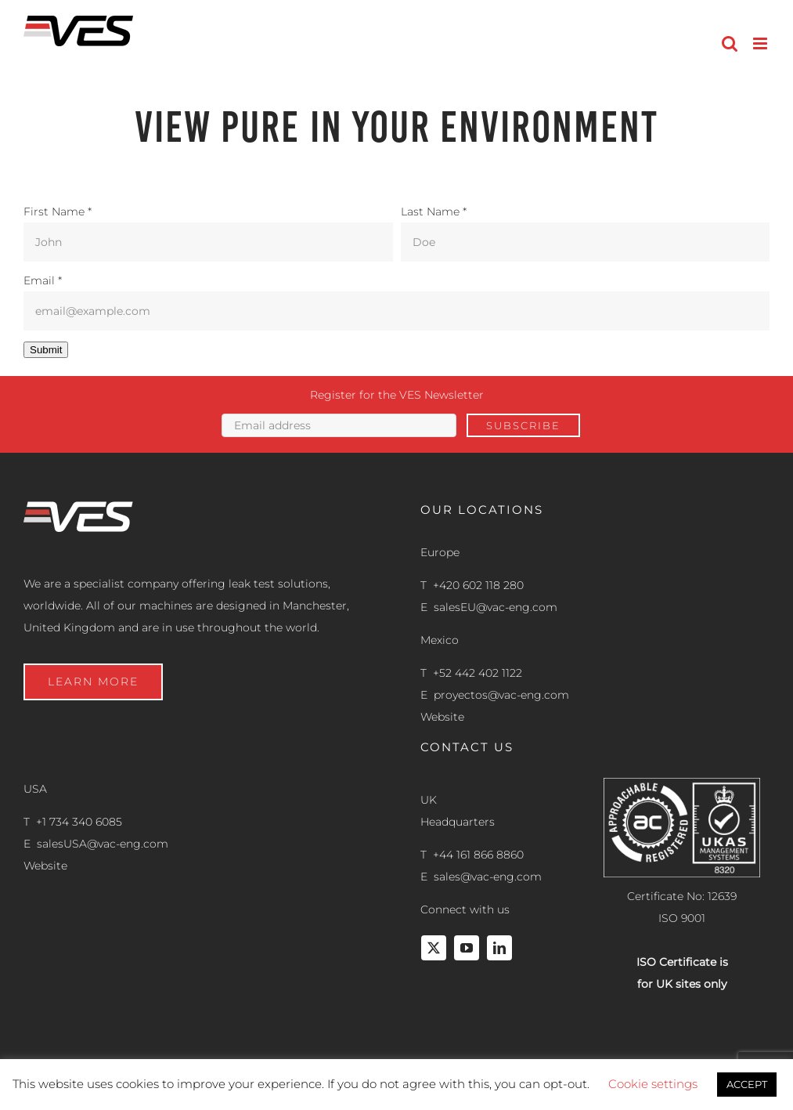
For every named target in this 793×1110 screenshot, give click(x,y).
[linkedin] (499, 947)
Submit (46, 350)
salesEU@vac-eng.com (495, 607)
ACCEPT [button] (746, 1084)
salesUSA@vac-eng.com (102, 844)
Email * (42, 280)
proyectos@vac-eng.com (501, 695)
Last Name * (434, 211)
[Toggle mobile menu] (761, 43)
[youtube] (466, 947)
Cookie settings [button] (652, 1083)
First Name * (57, 211)
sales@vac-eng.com (488, 877)
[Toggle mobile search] (729, 43)
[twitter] (433, 947)
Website (442, 717)
